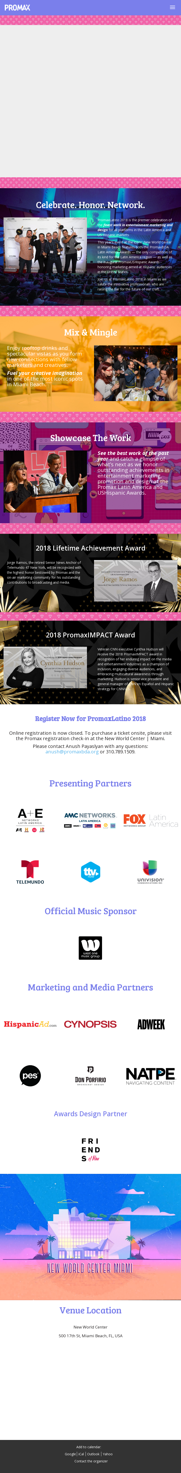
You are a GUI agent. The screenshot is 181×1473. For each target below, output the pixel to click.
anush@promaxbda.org (72, 751)
